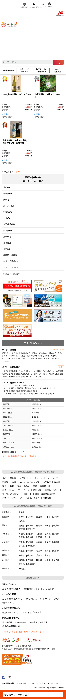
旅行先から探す (8, 70)
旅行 (4, 478)
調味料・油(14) (10, 255)
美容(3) (6, 249)
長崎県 (39, 560)
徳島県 (22, 555)
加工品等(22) (9, 224)
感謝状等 (37, 490)
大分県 (56, 560)
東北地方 (5, 114)
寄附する (50, 5)
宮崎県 (22, 564)
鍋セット (28, 494)
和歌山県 (31, 546)
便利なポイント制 (32, 589)
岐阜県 (30, 537)
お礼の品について (34, 599)
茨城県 (22, 525)
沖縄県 (22, 569)
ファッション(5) (10, 267)
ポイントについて (53, 599)
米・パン (38, 478)
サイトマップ (55, 683)
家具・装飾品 (23, 486)
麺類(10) (7, 243)
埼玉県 (48, 525)
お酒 (14, 482)
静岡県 (39, 537)
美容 (35, 486)
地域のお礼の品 (52, 490)
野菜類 (5, 482)
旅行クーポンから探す (25, 70)
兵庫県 (56, 542)
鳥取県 (22, 550)
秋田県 (48, 517)
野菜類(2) (7, 212)
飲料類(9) (7, 230)
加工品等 (47, 482)
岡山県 (39, 550)
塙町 (10, 117)
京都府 (39, 542)
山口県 (56, 550)
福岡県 (22, 560)
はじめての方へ (25, 5)
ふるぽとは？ (49, 589)
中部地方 (5, 534)
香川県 (30, 555)
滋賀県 (30, 542)
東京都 (22, 529)
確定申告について (10, 612)
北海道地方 (6, 512)
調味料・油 (45, 486)
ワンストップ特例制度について (35, 612)
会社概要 (22, 683)
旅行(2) (6, 187)
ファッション (24, 490)
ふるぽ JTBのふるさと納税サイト (11, 31)
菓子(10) (7, 236)
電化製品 (47, 498)
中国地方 (5, 550)
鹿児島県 (31, 564)
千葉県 (56, 525)
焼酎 (18, 172)
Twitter (10, 677)
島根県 (30, 550)
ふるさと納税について (12, 599)
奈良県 (22, 546)
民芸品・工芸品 (33, 498)
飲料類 (57, 482)
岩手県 (30, 517)
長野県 (22, 537)
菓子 (4, 486)
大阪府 (48, 542)
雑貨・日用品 (8, 490)
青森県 (22, 517)
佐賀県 (30, 560)
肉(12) (6, 200)
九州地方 (5, 560)
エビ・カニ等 (52, 478)
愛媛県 (39, 555)
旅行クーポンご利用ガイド (41, 70)
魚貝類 (22, 478)
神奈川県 (31, 529)
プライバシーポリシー (38, 683)
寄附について (8, 602)
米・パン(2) (8, 206)
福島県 (4, 117)
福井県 (48, 534)
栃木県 (30, 525)
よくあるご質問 (34, 5)
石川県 (39, 534)
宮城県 (39, 517)
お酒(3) (6, 218)
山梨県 (56, 534)
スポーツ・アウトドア (12, 498)
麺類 (12, 486)
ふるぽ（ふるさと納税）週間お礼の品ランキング (23, 631)
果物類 (13, 478)
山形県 (56, 517)
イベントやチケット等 (29, 482)
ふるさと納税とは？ (11, 589)
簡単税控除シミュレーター (14, 622)
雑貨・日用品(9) (10, 261)
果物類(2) (7, 193)
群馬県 (39, 525)
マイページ (43, 5)
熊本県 (48, 560)
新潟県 (22, 534)
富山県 (30, 534)
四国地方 (5, 555)
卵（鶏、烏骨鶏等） (11, 494)
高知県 (48, 555)
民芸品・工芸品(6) (11, 273)
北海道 (22, 512)
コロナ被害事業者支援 (45, 494)
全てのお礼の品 (57, 70)
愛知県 (48, 537)
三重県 (22, 542)
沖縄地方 (5, 568)
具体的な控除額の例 (11, 626)
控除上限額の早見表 (38, 622)
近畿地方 (5, 542)
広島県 (48, 550)
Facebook (3, 677)
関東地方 (5, 525)
